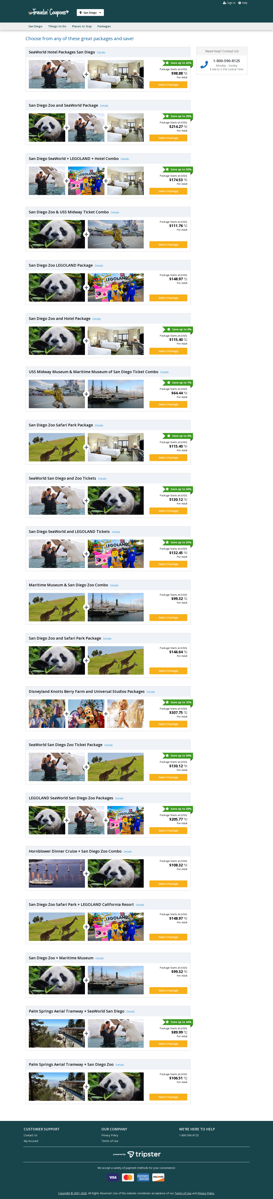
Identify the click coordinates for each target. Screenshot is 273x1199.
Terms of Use (109, 1141)
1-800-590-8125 (189, 1135)
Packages (104, 26)
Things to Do (57, 26)
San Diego (90, 12)
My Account (31, 1141)
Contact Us (30, 1135)
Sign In (229, 3)
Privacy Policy (109, 1135)
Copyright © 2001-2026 (72, 1193)
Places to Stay (82, 26)
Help (242, 3)
